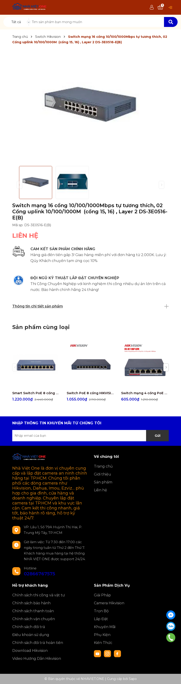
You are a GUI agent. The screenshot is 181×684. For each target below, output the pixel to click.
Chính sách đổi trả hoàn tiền (37, 643)
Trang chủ (103, 466)
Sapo (133, 679)
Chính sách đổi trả (28, 627)
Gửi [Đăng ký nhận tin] (157, 436)
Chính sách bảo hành (31, 603)
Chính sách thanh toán (33, 611)
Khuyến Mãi (104, 627)
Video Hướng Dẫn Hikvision (36, 658)
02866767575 (39, 573)
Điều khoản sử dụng (30, 635)
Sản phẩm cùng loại (41, 327)
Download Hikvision (30, 650)
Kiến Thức (103, 643)
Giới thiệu (102, 474)
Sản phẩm (103, 482)
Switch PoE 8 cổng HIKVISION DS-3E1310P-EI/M (90, 393)
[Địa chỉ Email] (90, 435)
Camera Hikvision (109, 603)
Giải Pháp (102, 595)
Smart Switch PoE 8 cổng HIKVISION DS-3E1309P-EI (36, 393)
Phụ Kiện (102, 635)
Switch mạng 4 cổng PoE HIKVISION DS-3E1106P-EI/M (145, 393)
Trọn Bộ (101, 611)
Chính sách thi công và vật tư (38, 595)
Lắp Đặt (101, 619)
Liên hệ (100, 490)
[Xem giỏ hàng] (160, 7)
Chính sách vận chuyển (33, 619)
